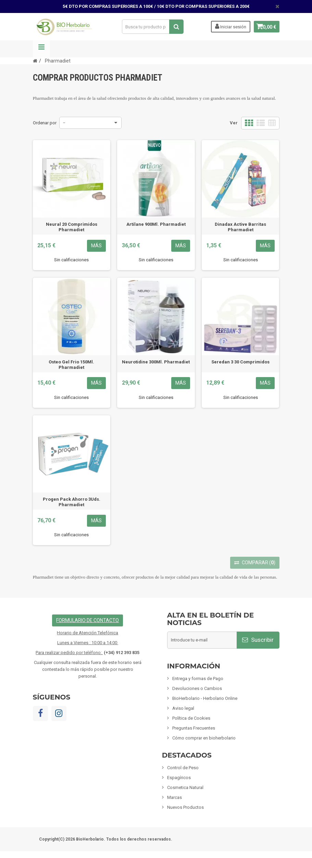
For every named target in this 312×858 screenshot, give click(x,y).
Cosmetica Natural (185, 787)
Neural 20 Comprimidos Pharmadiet (71, 227)
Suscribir (258, 639)
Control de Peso (183, 767)
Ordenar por (45, 122)
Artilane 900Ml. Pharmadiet (156, 224)
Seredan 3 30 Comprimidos (240, 361)
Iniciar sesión (228, 26)
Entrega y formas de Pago (197, 678)
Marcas (174, 797)
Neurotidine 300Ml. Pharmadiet (156, 361)
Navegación (41, 48)
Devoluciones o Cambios (197, 688)
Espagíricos (179, 777)
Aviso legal (183, 708)
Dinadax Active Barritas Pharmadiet (240, 227)
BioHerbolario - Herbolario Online (204, 698)
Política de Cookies (191, 718)
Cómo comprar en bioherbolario (204, 738)
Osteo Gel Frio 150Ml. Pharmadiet (71, 364)
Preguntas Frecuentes (193, 728)
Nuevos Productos (185, 807)
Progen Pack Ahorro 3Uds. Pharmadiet (71, 502)
